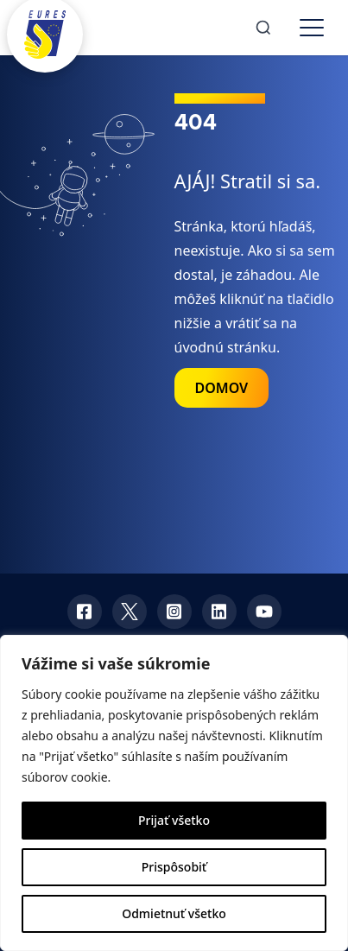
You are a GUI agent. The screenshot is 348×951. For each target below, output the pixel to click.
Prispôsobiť (174, 867)
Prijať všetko (174, 820)
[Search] (263, 28)
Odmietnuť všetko (174, 913)
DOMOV (222, 387)
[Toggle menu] (312, 28)
